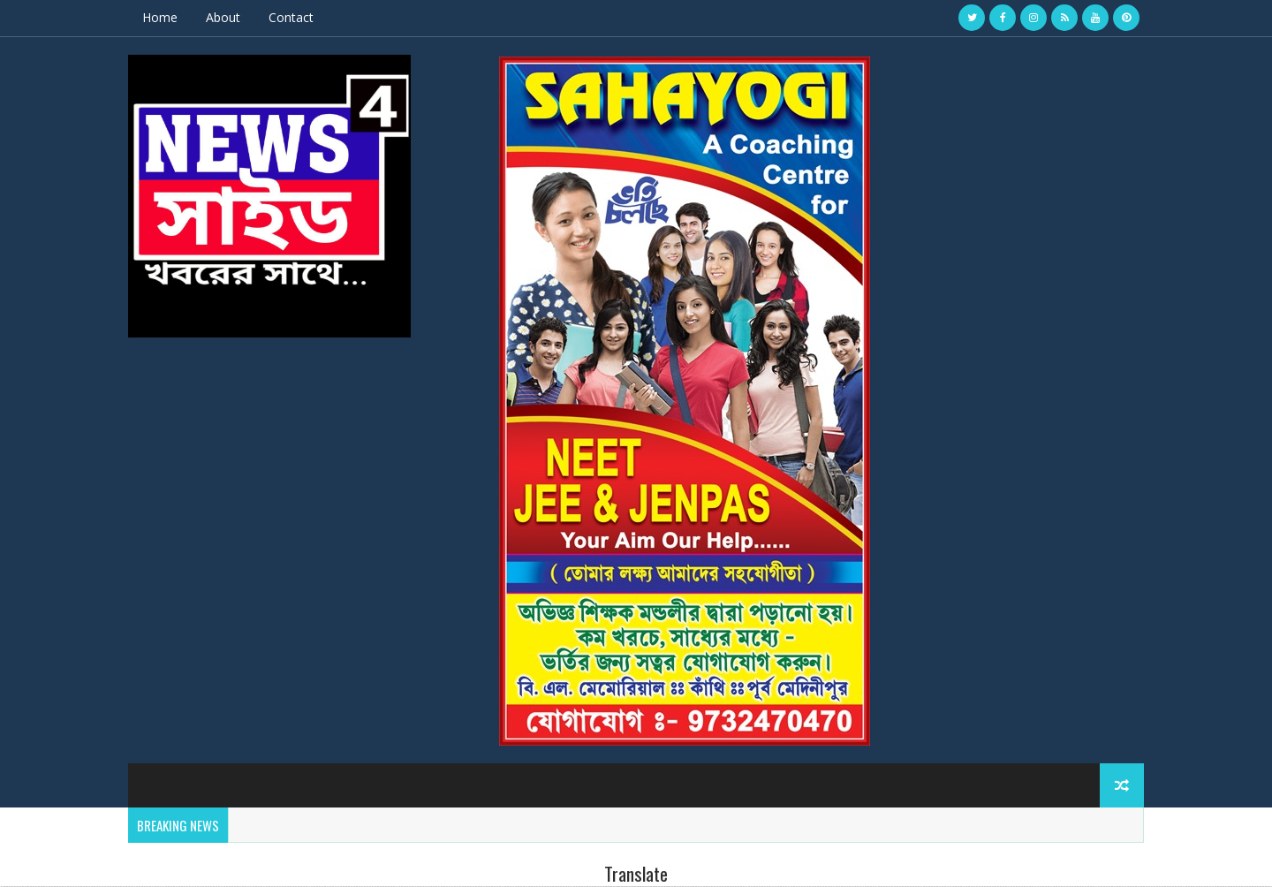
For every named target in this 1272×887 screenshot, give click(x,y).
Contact (291, 17)
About (223, 17)
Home (160, 17)
